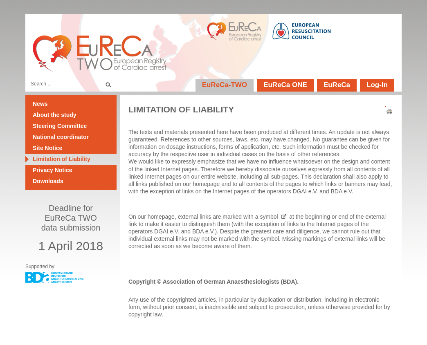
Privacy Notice (52, 170)
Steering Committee (60, 126)
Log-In (377, 85)
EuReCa (337, 85)
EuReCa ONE (285, 85)
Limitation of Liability (61, 159)
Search (108, 84)
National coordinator (61, 137)
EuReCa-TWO (224, 85)
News (40, 104)
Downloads (48, 181)
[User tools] (386, 104)
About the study (54, 115)
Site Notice (47, 148)
